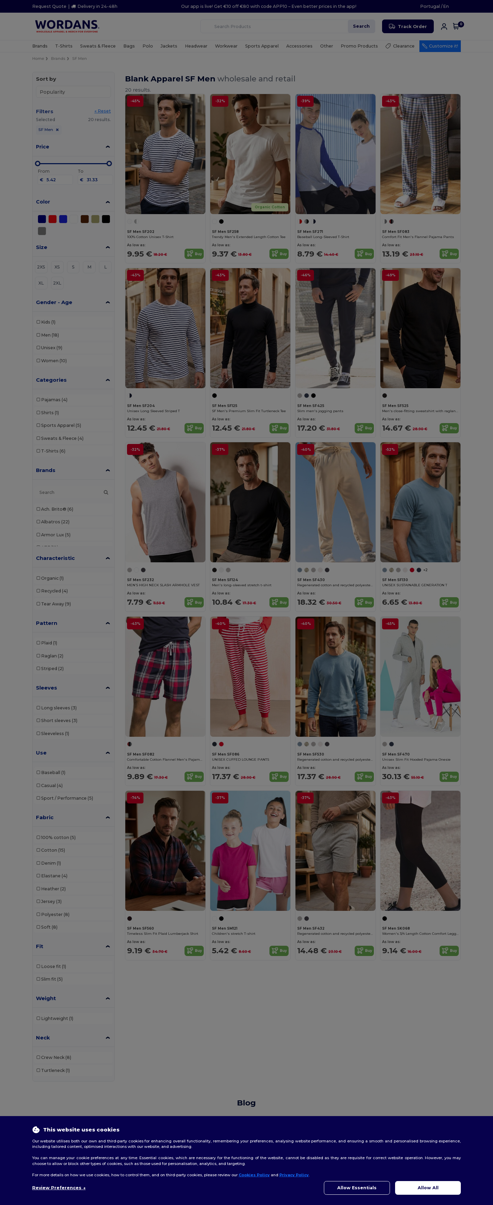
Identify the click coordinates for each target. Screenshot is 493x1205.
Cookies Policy (254, 1175)
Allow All (428, 1187)
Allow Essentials (357, 1187)
